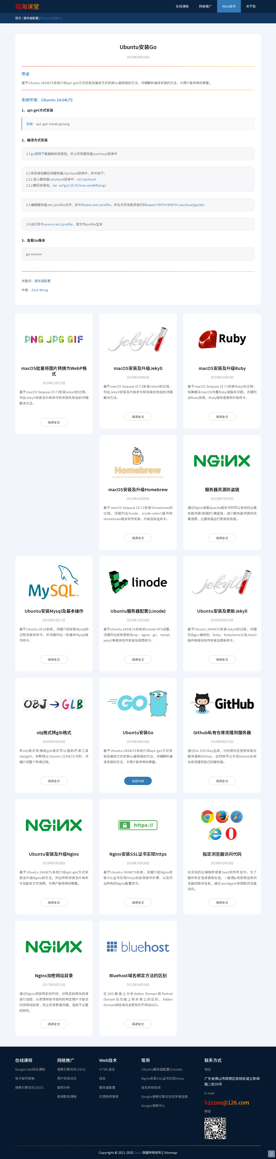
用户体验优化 (67, 1078)
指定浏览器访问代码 (222, 854)
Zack (137, 1152)
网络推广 (205, 6)
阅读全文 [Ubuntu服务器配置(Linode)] (138, 659)
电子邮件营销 (24, 1078)
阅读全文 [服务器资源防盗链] (222, 538)
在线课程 (182, 6)
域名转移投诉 (151, 1087)
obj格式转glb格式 (54, 732)
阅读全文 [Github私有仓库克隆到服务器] (222, 781)
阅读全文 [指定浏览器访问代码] (222, 902)
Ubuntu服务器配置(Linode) (138, 611)
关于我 (251, 6)
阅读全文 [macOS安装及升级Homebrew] (138, 538)
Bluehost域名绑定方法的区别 (138, 975)
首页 (18, 18)
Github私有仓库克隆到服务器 (222, 732)
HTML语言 (107, 1069)
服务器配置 (31, 18)
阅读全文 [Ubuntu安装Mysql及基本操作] (54, 659)
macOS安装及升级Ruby (222, 368)
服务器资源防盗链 (222, 489)
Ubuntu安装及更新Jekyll (222, 611)
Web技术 (229, 6)
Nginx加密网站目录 (54, 975)
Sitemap (170, 1152)
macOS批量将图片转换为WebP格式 (54, 371)
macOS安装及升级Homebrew (138, 489)
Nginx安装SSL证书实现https (138, 854)
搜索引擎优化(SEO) (29, 1087)
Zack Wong (39, 290)
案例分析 (63, 1087)
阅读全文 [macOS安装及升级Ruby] (222, 416)
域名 (102, 1078)
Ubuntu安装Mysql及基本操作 (54, 611)
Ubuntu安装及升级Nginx (54, 854)
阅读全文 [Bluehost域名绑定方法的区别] (138, 1024)
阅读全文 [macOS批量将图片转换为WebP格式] (54, 422)
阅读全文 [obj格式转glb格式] (54, 781)
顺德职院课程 (67, 1096)
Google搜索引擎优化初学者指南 (164, 1096)
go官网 (36, 153)
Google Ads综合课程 (30, 1069)
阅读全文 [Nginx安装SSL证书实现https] (138, 902)
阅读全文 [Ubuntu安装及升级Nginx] (54, 902)
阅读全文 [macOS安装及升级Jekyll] (138, 416)
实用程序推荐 (109, 1096)
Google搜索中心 (153, 1105)
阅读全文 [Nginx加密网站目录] (54, 1024)
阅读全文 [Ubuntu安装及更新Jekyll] (222, 659)
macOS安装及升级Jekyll (138, 368)
